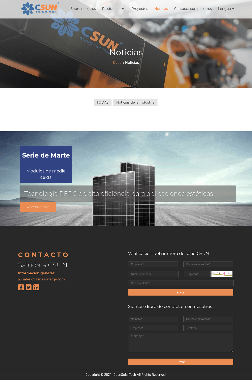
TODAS (103, 102)
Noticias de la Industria (135, 102)
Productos (113, 9)
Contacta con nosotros (193, 9)
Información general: (36, 273)
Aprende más (38, 207)
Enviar (181, 292)
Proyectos (139, 9)
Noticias (161, 9)
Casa (117, 62)
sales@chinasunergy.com (43, 279)
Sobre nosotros (83, 9)
